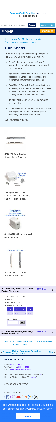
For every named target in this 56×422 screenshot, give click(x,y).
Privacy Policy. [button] (44, 409)
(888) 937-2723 (23, 367)
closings (33, 377)
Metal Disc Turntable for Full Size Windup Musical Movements (28, 341)
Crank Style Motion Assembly (15, 344)
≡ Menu (8, 31)
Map (40, 374)
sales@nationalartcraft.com (20, 369)
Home (7, 39)
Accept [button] (28, 416)
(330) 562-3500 (16, 364)
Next (51, 352)
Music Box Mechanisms (23, 39)
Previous (6, 352)
